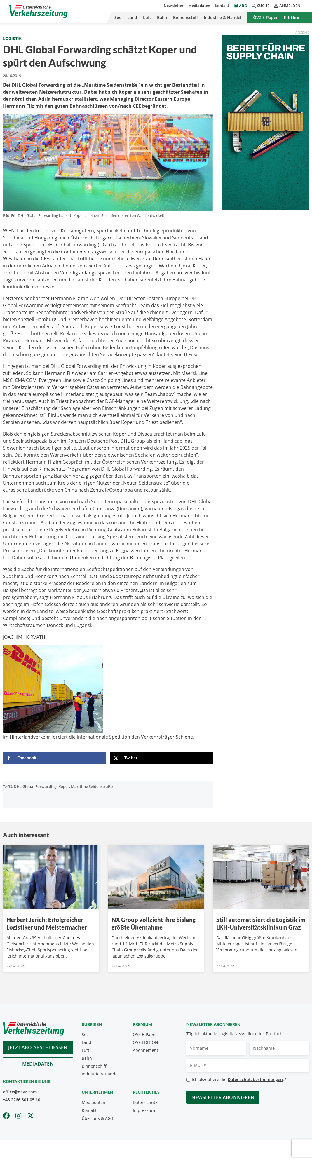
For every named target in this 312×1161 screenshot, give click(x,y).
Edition (292, 17)
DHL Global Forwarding (35, 786)
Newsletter (174, 5)
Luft (147, 17)
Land (132, 17)
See (117, 17)
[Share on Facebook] (54, 758)
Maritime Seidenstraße (92, 786)
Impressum (144, 1110)
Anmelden (287, 5)
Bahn (162, 17)
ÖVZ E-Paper (265, 17)
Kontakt (222, 5)
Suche (260, 5)
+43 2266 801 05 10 (21, 1099)
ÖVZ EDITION (145, 1042)
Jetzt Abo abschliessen (38, 1047)
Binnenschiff (185, 17)
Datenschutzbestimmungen (255, 1079)
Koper (63, 786)
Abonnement (145, 1050)
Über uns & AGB (97, 1118)
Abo (243, 5)
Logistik (12, 38)
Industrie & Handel (222, 17)
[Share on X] (161, 758)
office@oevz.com (20, 1091)
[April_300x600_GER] (265, 122)
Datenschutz (145, 1102)
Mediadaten (199, 5)
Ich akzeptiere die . (239, 1080)
